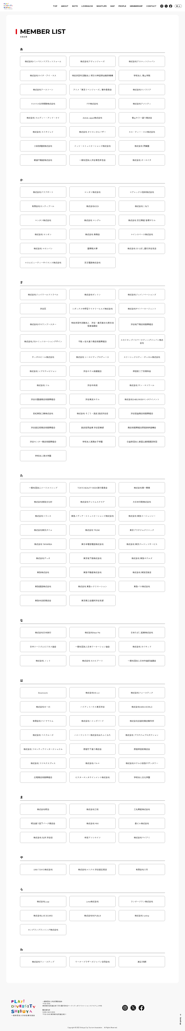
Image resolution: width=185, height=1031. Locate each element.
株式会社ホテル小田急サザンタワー (142, 763)
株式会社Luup (43, 901)
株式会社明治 (43, 809)
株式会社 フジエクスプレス (43, 763)
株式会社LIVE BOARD (43, 915)
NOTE (75, 6)
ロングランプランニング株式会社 (43, 929)
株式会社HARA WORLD (142, 706)
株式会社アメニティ (142, 103)
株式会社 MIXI (92, 823)
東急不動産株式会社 (92, 572)
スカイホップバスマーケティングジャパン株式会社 (142, 341)
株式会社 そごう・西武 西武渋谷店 (92, 413)
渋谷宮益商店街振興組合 (142, 413)
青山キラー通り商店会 (142, 117)
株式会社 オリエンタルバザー (92, 131)
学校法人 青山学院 (142, 75)
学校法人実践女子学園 (92, 441)
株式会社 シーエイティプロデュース (92, 357)
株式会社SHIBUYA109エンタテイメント (142, 399)
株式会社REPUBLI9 (92, 915)
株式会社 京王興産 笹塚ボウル (142, 220)
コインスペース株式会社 (142, 234)
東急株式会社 (43, 572)
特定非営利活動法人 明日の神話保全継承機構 (92, 75)
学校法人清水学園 (43, 455)
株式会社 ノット (43, 660)
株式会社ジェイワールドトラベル (43, 294)
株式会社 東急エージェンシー (141, 515)
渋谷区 (43, 308)
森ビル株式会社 (142, 823)
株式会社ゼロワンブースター (43, 324)
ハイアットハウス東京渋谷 (92, 706)
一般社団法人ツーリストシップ (43, 487)
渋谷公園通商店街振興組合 (43, 399)
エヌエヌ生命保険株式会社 (43, 103)
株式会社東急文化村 (43, 501)
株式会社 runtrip (142, 915)
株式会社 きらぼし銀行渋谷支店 (141, 248)
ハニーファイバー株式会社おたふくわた (92, 734)
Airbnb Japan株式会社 (92, 117)
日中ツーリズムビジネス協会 (43, 646)
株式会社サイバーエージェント (142, 308)
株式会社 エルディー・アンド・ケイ (43, 117)
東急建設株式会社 (43, 586)
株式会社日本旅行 (43, 632)
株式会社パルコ (92, 763)
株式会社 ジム (43, 385)
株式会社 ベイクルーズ (43, 734)
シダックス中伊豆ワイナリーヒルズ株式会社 (92, 308)
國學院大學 (92, 248)
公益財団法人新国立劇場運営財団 (142, 441)
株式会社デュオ (43, 558)
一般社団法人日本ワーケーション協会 (92, 646)
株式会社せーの (43, 706)
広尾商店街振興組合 (43, 777)
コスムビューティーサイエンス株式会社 (43, 262)
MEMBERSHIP (136, 6)
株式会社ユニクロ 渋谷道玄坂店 (92, 869)
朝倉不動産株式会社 (43, 160)
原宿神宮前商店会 (142, 749)
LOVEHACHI (87, 6)
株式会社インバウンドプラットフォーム (43, 61)
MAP (112, 6)
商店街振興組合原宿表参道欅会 (142, 427)
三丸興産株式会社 (142, 809)
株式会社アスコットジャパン (142, 61)
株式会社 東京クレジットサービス (141, 544)
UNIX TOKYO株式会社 (43, 869)
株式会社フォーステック (142, 692)
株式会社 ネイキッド (142, 646)
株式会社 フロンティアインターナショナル (43, 749)
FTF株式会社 (92, 103)
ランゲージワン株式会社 (142, 901)
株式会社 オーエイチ (142, 160)
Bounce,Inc (43, 692)
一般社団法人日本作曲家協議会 (142, 660)
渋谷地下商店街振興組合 (142, 324)
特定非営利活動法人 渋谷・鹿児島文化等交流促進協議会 (92, 324)
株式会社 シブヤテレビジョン (43, 371)
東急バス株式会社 (142, 586)
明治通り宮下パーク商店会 (43, 823)
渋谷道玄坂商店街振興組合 (43, 427)
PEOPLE (122, 6)
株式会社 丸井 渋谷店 (43, 837)
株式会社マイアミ (142, 837)
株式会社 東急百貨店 (142, 572)
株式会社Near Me (92, 632)
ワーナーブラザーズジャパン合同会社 (92, 961)
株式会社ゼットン (92, 294)
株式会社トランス (43, 515)
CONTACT (151, 6)
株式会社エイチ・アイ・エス (43, 75)
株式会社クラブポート (43, 192)
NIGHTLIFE (102, 6)
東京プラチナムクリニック (142, 530)
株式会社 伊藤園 (142, 145)
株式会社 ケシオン (43, 234)
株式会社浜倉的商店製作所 (142, 720)
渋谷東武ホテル (92, 399)
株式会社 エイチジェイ (43, 131)
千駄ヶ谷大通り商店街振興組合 (92, 341)
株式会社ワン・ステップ (43, 961)
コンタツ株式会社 (92, 192)
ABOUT (64, 6)
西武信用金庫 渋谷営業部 (92, 427)
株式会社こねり (142, 206)
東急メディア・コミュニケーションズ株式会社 (92, 515)
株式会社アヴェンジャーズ (92, 61)
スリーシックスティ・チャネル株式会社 (142, 357)
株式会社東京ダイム (43, 530)
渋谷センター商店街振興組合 (43, 441)
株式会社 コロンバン (43, 248)
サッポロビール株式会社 (43, 357)
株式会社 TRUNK (92, 530)
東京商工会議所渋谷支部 (92, 600)
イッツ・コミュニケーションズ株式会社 (92, 145)
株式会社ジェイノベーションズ (142, 294)
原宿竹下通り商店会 (92, 749)
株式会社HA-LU (92, 692)
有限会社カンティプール (43, 206)
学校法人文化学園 (142, 777)
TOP (55, 6)
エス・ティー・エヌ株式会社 (142, 131)
